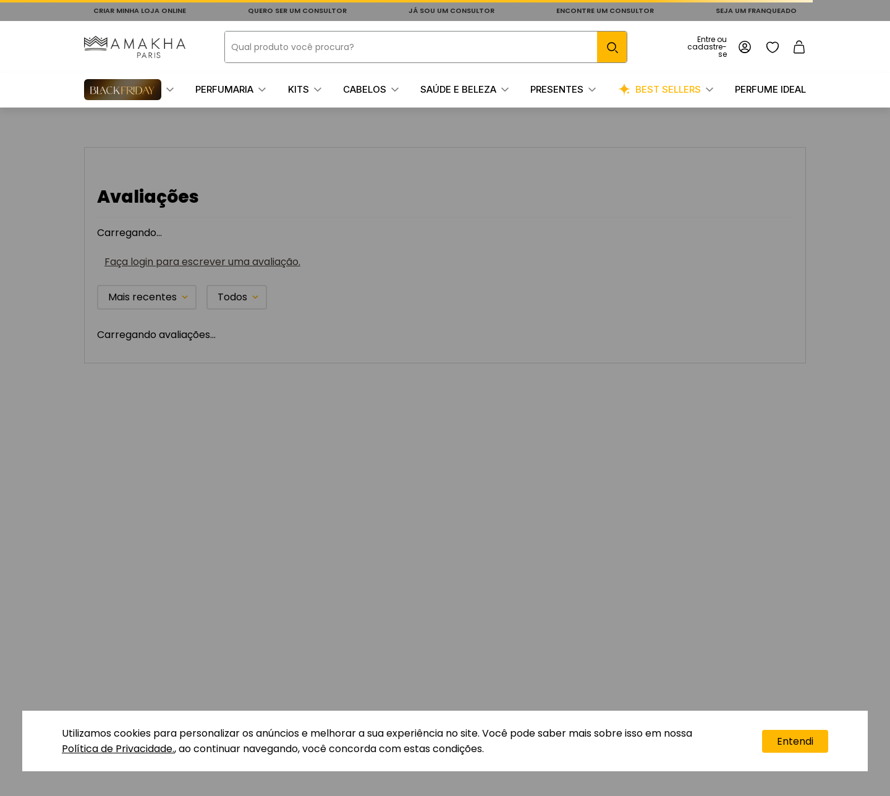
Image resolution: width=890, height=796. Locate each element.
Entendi (795, 741)
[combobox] (425, 47)
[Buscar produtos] (612, 47)
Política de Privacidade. (118, 749)
